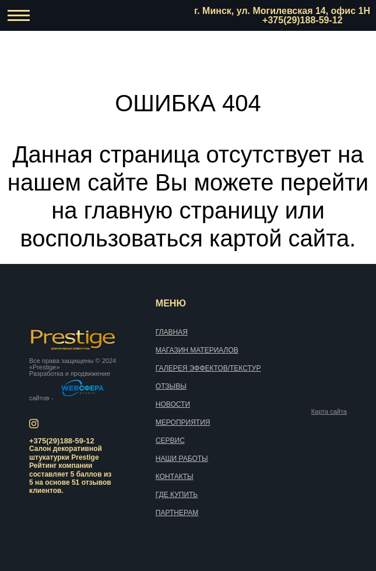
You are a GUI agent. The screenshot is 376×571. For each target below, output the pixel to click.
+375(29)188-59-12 (302, 20)
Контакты (175, 477)
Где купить (177, 495)
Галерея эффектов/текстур (208, 368)
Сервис (170, 440)
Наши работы (182, 458)
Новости (173, 404)
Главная (172, 332)
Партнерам (177, 513)
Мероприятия (183, 422)
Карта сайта (329, 411)
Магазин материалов (197, 350)
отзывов (96, 482)
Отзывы (171, 386)
